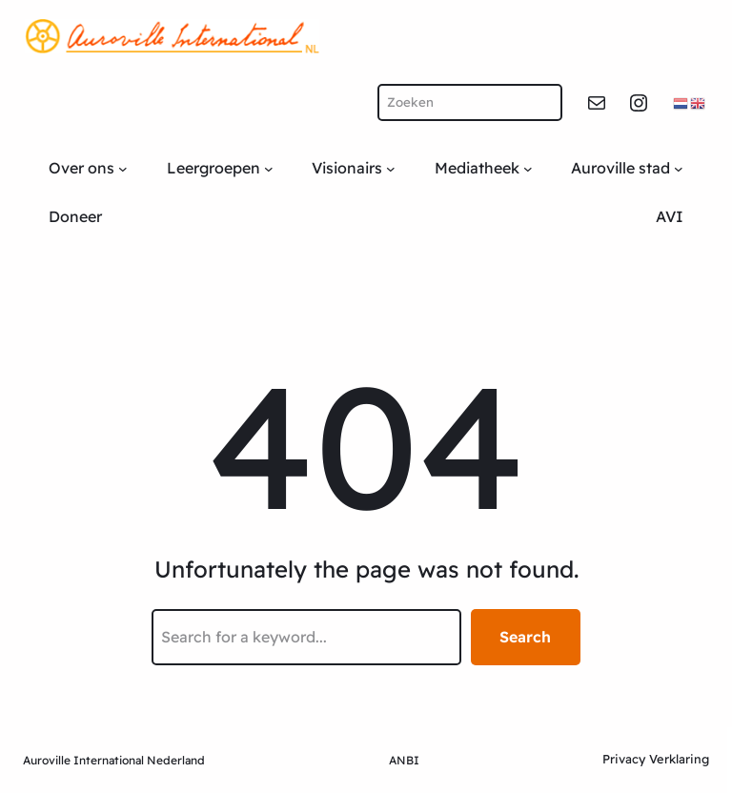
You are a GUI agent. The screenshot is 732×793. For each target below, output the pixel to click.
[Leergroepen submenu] (269, 168)
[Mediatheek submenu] (528, 168)
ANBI (404, 760)
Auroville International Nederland (114, 760)
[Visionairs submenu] (391, 168)
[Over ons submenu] (123, 168)
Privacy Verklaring (655, 758)
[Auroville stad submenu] (678, 168)
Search (525, 636)
